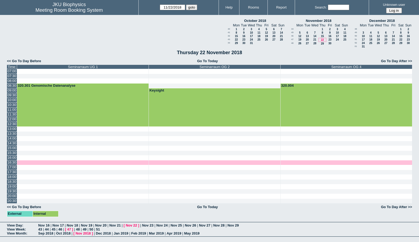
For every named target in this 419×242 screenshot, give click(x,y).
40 (229, 29)
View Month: (17, 233)
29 (236, 43)
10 (251, 32)
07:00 (11, 71)
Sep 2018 (45, 233)
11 (258, 32)
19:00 (11, 186)
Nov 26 (190, 225)
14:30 (11, 143)
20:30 (11, 201)
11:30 (11, 114)
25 (258, 39)
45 (292, 32)
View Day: (15, 225)
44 (229, 43)
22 (236, 39)
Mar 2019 (156, 233)
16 (243, 36)
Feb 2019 (138, 233)
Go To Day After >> (396, 61)
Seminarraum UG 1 (83, 67)
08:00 (11, 81)
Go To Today (207, 61)
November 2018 (318, 21)
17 (251, 36)
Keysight (156, 90)
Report (281, 7)
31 (251, 43)
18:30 (11, 182)
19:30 (11, 191)
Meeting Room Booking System (69, 10)
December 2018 (382, 21)
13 (273, 32)
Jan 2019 (121, 233)
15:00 (11, 148)
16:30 (11, 162)
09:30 (11, 95)
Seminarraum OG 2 (215, 67)
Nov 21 (115, 225)
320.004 (287, 86)
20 (273, 36)
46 (292, 36)
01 (356, 46)
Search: (321, 7)
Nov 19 (86, 225)
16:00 (11, 158)
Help (229, 7)
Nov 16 (44, 225)
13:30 (11, 134)
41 (229, 32)
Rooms (253, 7)
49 (356, 32)
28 (281, 39)
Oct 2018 (63, 233)
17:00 (11, 167)
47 (292, 39)
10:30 (11, 105)
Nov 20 (101, 225)
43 (229, 39)
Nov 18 (72, 225)
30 (243, 43)
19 (266, 36)
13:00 (11, 129)
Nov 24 (162, 225)
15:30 (11, 153)
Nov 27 (205, 225)
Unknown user (394, 5)
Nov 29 (233, 225)
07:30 (11, 76)
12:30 (11, 124)
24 (251, 39)
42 (229, 36)
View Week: (16, 229)
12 (266, 32)
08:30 (11, 86)
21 (281, 36)
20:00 (11, 196)
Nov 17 (58, 225)
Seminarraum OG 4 (346, 67)
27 (273, 39)
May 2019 (192, 233)
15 (236, 36)
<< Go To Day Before (24, 61)
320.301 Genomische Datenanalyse (46, 86)
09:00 (11, 90)
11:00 (11, 110)
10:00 (11, 100)
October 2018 (255, 21)
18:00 (11, 177)
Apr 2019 (173, 233)
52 (356, 43)
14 (281, 32)
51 (356, 39)
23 (243, 39)
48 (292, 43)
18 (258, 36)
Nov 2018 (83, 233)
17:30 (11, 172)
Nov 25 (176, 225)
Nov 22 (131, 225)
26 (266, 39)
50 (356, 36)
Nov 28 (219, 225)
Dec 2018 (103, 233)
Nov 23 (148, 225)
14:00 (11, 138)
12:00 (11, 119)
